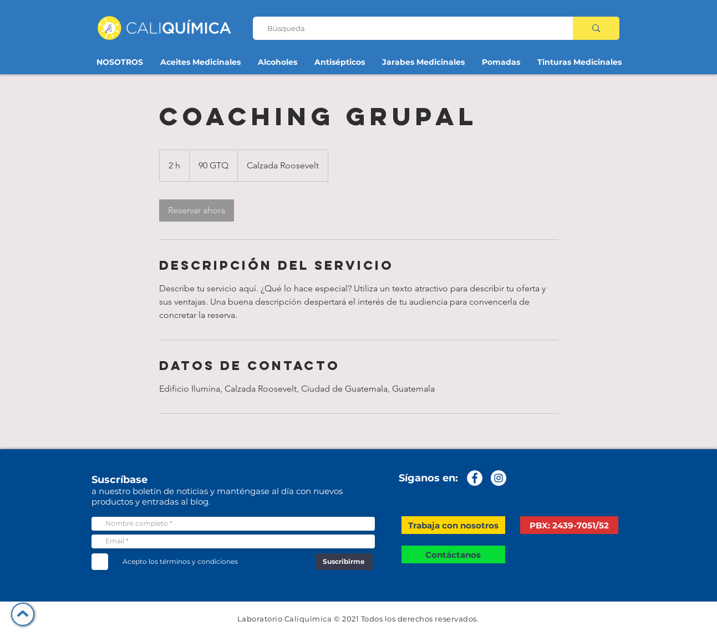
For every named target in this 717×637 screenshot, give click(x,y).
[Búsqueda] (408, 28)
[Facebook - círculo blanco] (474, 478)
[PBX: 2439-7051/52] (569, 525)
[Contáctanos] (453, 554)
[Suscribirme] (344, 561)
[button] (453, 525)
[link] (196, 210)
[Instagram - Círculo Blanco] (498, 478)
